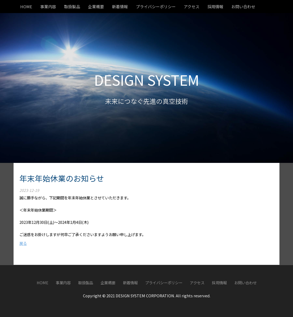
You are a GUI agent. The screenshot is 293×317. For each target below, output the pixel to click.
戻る (23, 243)
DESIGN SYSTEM (146, 79)
